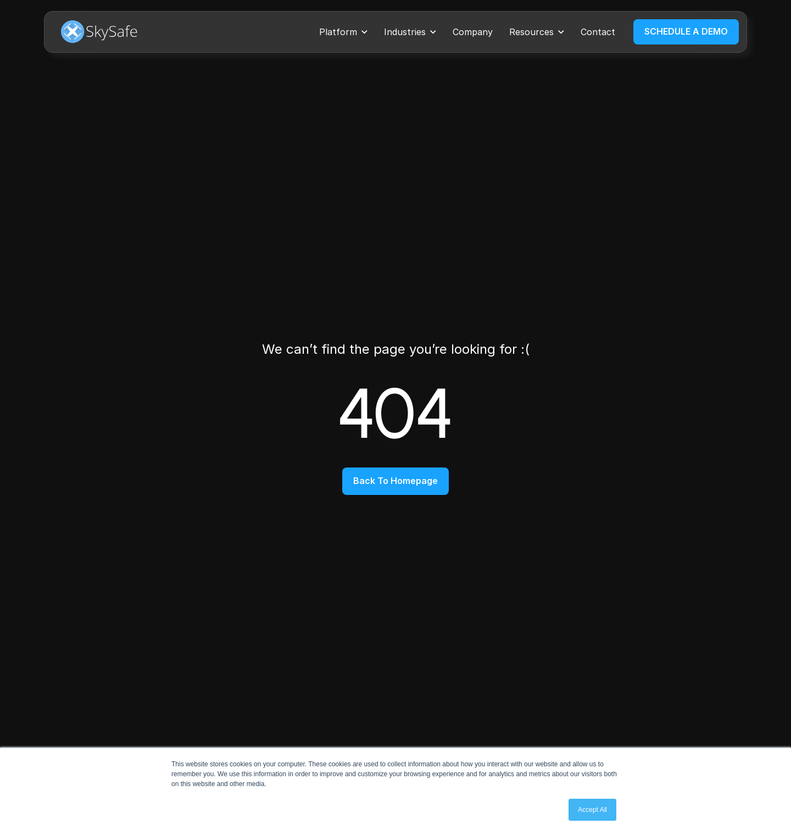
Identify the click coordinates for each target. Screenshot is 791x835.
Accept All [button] (592, 810)
